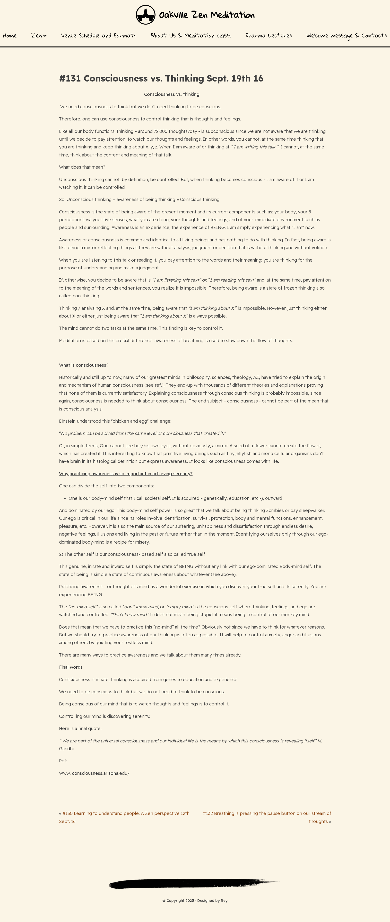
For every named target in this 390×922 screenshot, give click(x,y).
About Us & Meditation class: (190, 35)
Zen (39, 35)
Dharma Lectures (269, 35)
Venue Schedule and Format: (98, 35)
